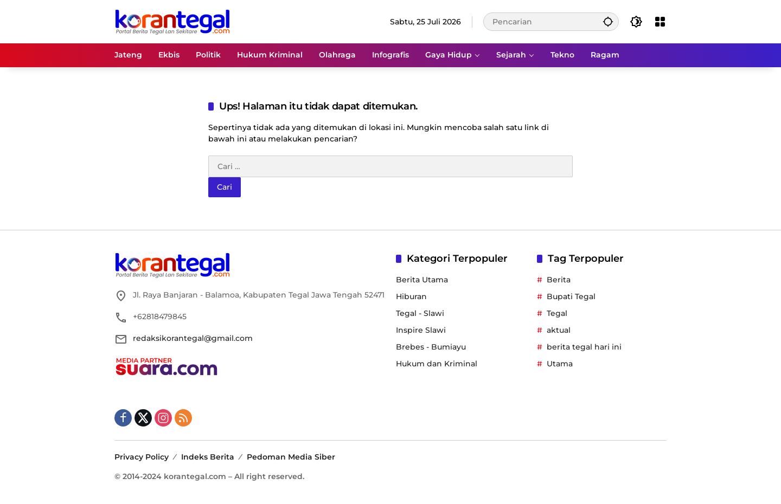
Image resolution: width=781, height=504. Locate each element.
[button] (608, 21)
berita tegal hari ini (584, 347)
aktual (559, 330)
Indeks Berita (207, 457)
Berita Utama (422, 280)
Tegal (557, 313)
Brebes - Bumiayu (431, 347)
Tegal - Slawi (420, 313)
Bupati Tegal (571, 296)
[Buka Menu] (660, 21)
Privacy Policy (141, 457)
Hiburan (411, 296)
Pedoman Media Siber (291, 457)
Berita (559, 280)
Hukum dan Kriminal (436, 364)
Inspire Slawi (421, 330)
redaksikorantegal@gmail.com (193, 338)
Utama (560, 364)
